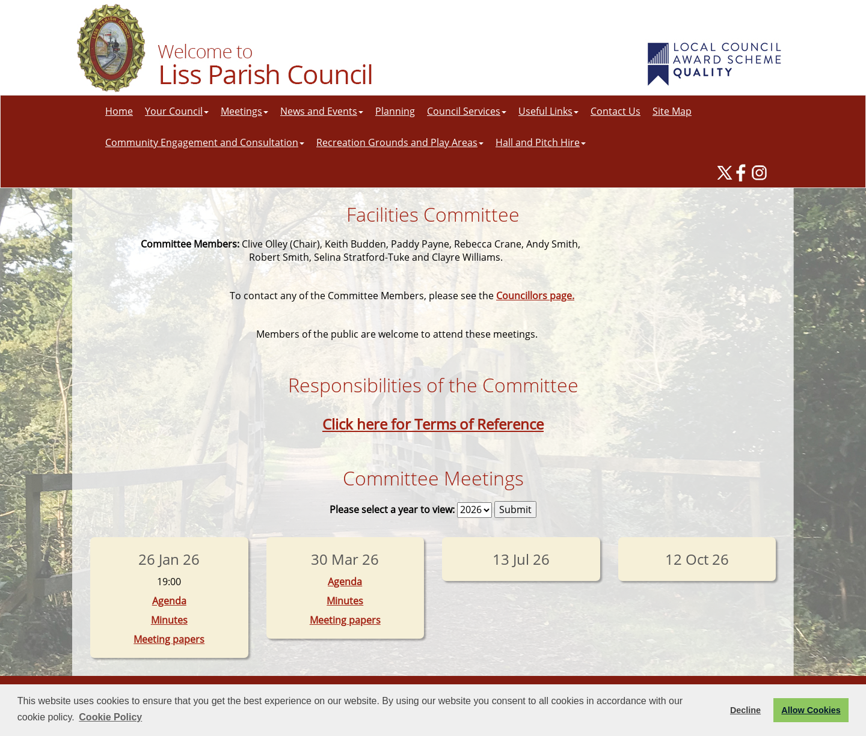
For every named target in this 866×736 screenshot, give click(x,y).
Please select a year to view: (392, 509)
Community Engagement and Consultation (204, 142)
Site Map (672, 111)
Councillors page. (535, 295)
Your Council (177, 111)
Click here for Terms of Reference (433, 424)
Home (119, 111)
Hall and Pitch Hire (541, 142)
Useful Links (548, 111)
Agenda (169, 600)
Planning (395, 111)
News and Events (321, 111)
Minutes (169, 620)
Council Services (466, 111)
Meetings (244, 111)
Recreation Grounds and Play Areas (400, 142)
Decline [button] (745, 710)
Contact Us (615, 111)
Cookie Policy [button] (110, 717)
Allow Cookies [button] (810, 710)
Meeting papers (169, 639)
